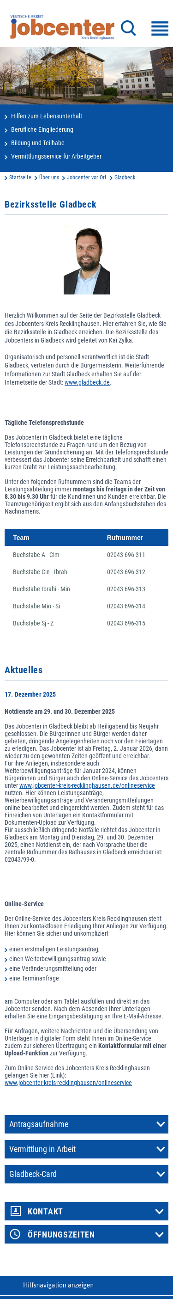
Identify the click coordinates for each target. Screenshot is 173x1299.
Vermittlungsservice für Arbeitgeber (56, 156)
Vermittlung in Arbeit (42, 1149)
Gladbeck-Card (33, 1174)
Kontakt (45, 1211)
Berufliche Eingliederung (42, 129)
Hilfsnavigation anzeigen (58, 1285)
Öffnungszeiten (61, 1234)
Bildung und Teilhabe (38, 143)
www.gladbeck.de (87, 382)
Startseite (20, 177)
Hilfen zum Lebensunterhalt (46, 116)
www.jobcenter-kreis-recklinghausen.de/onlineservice (87, 785)
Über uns (49, 177)
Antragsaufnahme (38, 1124)
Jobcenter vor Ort (87, 177)
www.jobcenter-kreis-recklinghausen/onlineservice (68, 1082)
